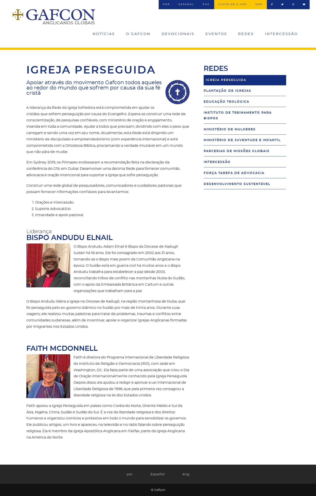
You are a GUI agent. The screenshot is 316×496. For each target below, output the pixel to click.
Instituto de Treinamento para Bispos (238, 115)
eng (206, 4)
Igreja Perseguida (226, 80)
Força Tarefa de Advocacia (234, 173)
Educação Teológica (226, 101)
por (166, 4)
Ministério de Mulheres (230, 129)
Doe (258, 4)
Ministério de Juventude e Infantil (242, 140)
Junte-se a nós (233, 4)
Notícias (104, 34)
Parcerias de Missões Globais (236, 151)
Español (186, 4)
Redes (246, 34)
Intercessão (281, 34)
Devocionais (178, 34)
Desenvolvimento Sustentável (237, 184)
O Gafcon (138, 34)
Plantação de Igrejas (227, 90)
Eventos (216, 34)
